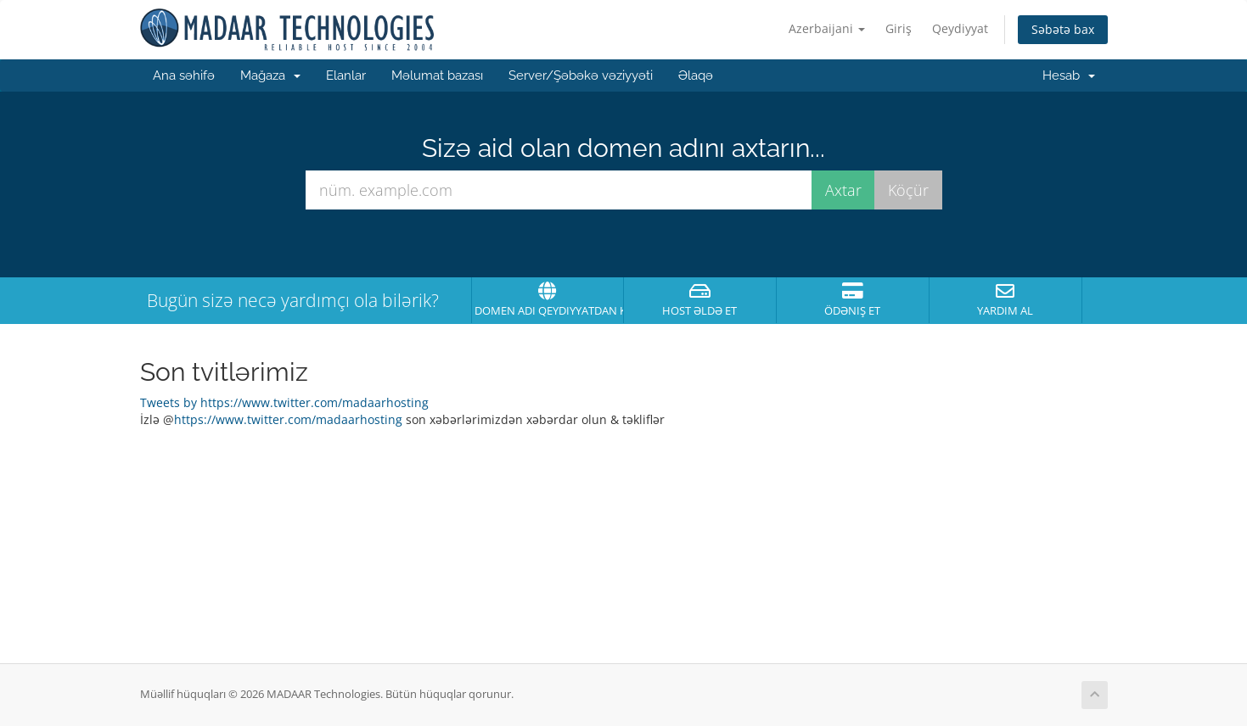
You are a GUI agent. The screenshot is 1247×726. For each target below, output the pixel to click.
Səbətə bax (1062, 29)
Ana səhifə (184, 75)
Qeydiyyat (960, 28)
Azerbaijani (827, 28)
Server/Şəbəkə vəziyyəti (580, 75)
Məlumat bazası (437, 75)
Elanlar (346, 75)
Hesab (1068, 75)
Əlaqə (695, 75)
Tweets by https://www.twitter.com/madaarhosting (284, 402)
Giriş (898, 28)
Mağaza (270, 75)
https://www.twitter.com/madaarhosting (288, 419)
